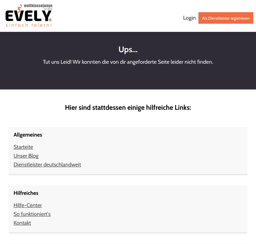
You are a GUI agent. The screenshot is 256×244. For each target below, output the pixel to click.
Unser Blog (26, 155)
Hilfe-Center (28, 205)
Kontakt (22, 223)
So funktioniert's (32, 214)
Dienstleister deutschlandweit (47, 164)
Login (189, 18)
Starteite (23, 147)
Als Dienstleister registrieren (226, 18)
